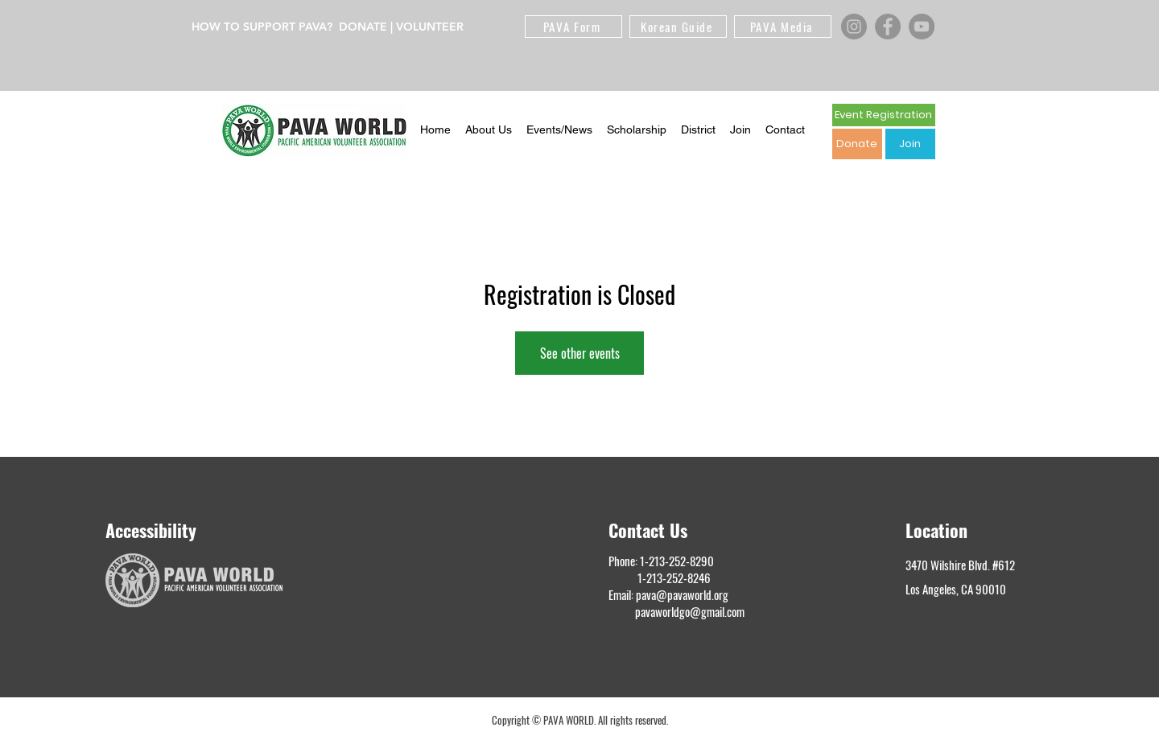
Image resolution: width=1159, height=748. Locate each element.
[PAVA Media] (782, 26)
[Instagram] (854, 26)
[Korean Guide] (678, 26)
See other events (580, 353)
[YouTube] (921, 26)
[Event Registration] (883, 115)
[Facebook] (888, 26)
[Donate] (857, 144)
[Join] (910, 144)
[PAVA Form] (573, 26)
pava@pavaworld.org (682, 594)
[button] (488, 130)
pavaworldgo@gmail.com (689, 611)
